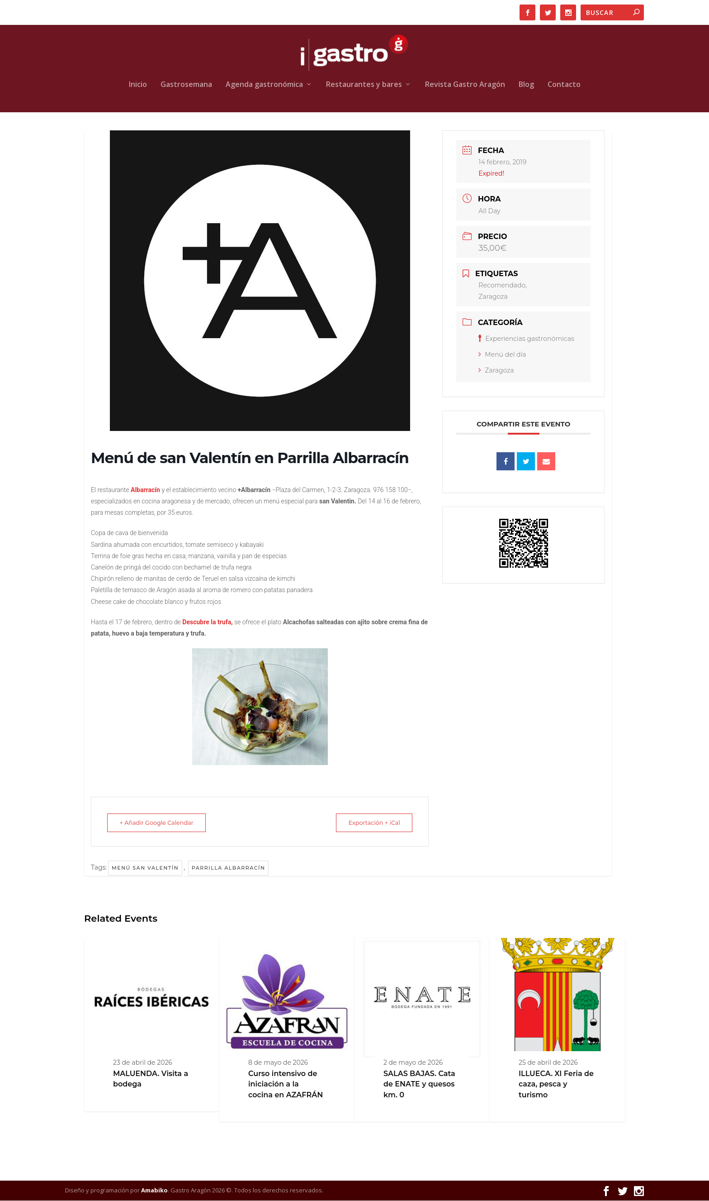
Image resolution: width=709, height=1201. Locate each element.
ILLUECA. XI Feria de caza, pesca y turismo (556, 1085)
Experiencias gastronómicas (526, 339)
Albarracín (145, 490)
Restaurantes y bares (364, 85)
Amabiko (154, 1191)
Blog (526, 85)
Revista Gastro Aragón (465, 85)
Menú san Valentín (145, 868)
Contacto (564, 85)
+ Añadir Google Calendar (160, 823)
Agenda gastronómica (264, 85)
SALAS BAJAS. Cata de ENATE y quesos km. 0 (419, 1085)
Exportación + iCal (370, 823)
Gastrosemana (186, 85)
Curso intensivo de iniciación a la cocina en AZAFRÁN (285, 1085)
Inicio (138, 85)
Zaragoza (496, 371)
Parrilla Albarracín (228, 868)
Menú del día (502, 355)
